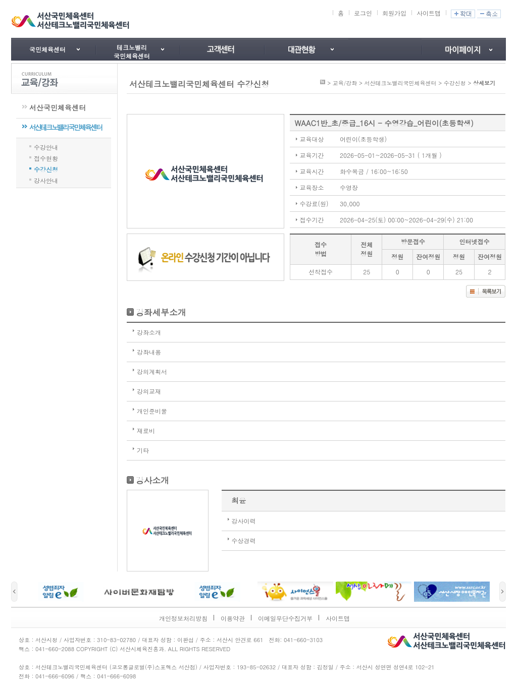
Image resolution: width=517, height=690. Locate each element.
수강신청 (46, 168)
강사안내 (46, 179)
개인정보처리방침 (183, 618)
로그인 (363, 13)
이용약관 (233, 618)
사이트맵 (429, 13)
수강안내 (46, 146)
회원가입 (394, 13)
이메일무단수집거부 (285, 618)
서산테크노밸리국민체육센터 (65, 127)
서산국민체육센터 (57, 107)
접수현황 (46, 157)
